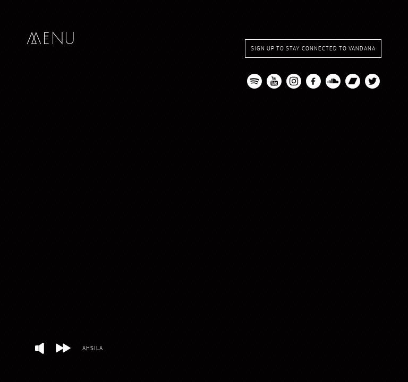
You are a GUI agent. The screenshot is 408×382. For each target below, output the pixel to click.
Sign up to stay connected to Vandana (313, 48)
